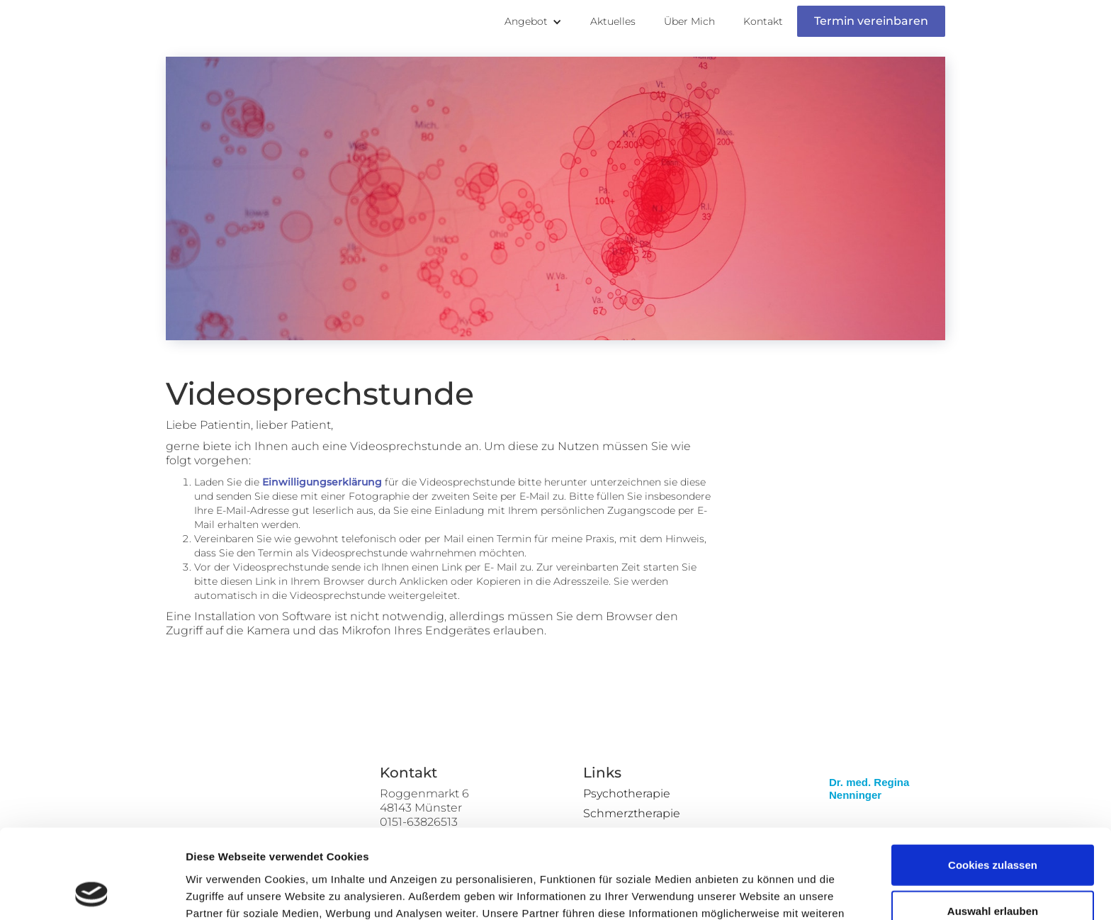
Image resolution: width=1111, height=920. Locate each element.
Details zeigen (753, 892)
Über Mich (689, 21)
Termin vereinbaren (871, 21)
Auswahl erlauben (992, 827)
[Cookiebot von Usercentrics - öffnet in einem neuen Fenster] (92, 892)
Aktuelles (613, 21)
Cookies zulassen (992, 781)
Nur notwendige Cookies (992, 874)
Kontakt (763, 21)
